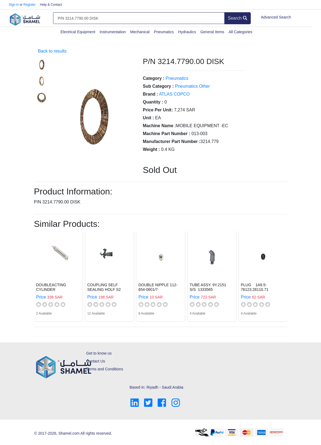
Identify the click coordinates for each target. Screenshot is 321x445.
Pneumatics (164, 32)
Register (29, 5)
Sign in (14, 5)
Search (237, 18)
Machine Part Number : (166, 133)
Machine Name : (159, 125)
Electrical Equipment (77, 32)
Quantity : (153, 102)
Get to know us (99, 353)
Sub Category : (158, 86)
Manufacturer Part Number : (172, 141)
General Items (212, 32)
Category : (153, 78)
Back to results (52, 51)
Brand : (150, 94)
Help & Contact (51, 5)
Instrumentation (113, 32)
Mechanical (139, 32)
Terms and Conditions (104, 369)
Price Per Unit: (158, 110)
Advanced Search (276, 17)
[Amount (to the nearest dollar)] (139, 18)
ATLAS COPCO (174, 94)
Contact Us (95, 361)
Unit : (148, 117)
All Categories (240, 32)
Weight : (151, 149)
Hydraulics (187, 32)
